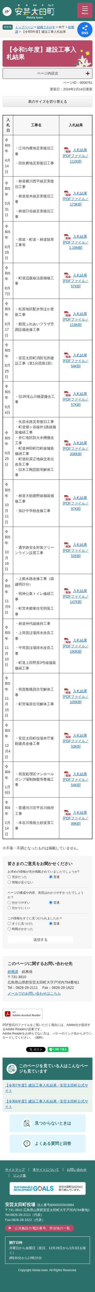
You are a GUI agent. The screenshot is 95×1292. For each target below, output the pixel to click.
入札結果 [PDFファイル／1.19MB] (76, 241)
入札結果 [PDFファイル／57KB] (76, 280)
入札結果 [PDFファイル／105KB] (76, 696)
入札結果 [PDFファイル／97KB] (76, 503)
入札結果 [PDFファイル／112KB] (76, 156)
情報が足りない (22, 882)
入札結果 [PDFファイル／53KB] (76, 740)
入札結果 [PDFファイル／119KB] (76, 319)
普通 (56, 876)
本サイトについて (46, 1170)
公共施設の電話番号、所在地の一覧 (42, 1228)
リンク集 (19, 1175)
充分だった (19, 876)
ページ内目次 (47, 73)
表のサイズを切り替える (47, 101)
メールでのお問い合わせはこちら (34, 993)
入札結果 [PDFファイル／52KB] (76, 550)
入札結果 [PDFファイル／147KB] (76, 596)
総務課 (13, 972)
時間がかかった (22, 929)
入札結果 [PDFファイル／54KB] (76, 360)
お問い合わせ (77, 1170)
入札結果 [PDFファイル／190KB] (76, 645)
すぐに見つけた (22, 923)
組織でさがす (46, 27)
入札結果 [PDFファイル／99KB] (76, 818)
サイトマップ (15, 1170)
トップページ (24, 27)
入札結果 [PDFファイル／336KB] (76, 448)
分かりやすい (21, 902)
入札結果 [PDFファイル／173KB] (76, 198)
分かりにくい (21, 907)
